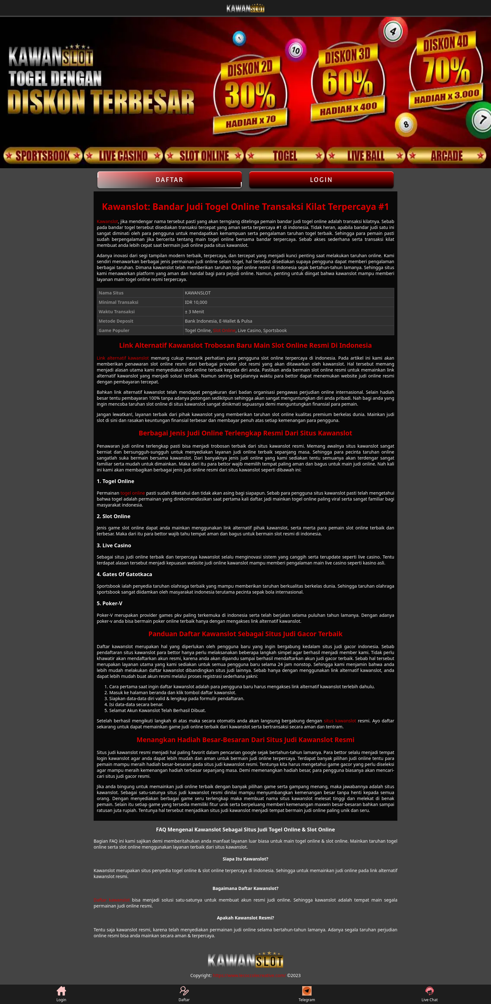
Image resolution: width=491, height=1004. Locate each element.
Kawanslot (107, 221)
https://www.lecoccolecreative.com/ (249, 975)
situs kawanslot (340, 721)
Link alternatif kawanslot (123, 358)
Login (321, 180)
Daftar (169, 179)
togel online (133, 493)
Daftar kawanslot (112, 900)
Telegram (307, 994)
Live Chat (429, 994)
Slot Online (224, 330)
